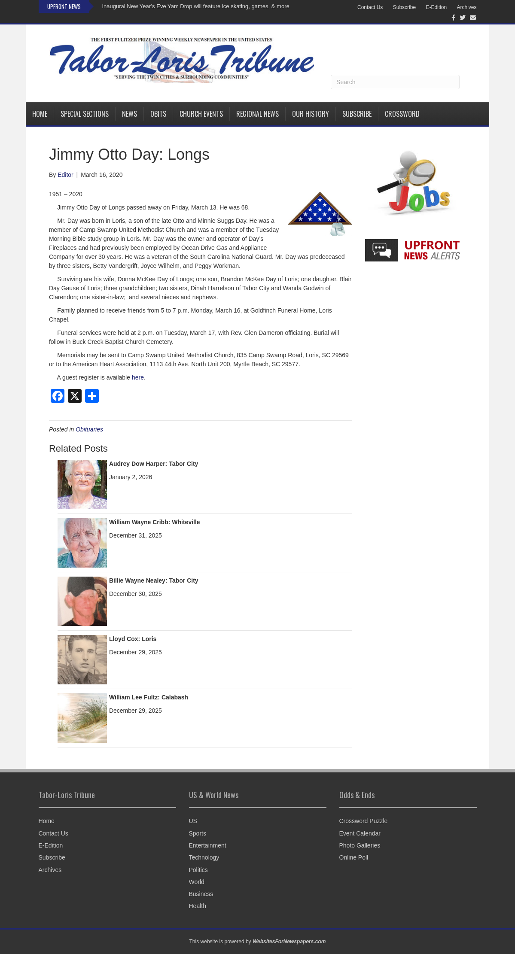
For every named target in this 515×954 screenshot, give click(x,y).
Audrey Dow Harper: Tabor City (153, 463)
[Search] (395, 82)
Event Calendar (360, 833)
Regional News (257, 114)
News (129, 114)
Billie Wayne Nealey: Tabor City (153, 580)
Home (39, 114)
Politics (198, 869)
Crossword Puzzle (363, 820)
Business (201, 893)
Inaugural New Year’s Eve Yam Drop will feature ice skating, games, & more (195, 6)
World (196, 881)
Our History (310, 114)
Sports (197, 833)
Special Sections (85, 114)
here (138, 377)
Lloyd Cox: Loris (132, 638)
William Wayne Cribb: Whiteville (154, 522)
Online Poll (354, 857)
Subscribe (404, 7)
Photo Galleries (360, 845)
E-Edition (436, 7)
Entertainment (207, 845)
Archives (466, 7)
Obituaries (89, 429)
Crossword (402, 114)
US (193, 820)
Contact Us (370, 7)
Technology (204, 857)
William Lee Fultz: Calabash (148, 697)
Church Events (201, 114)
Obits (158, 114)
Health (197, 905)
